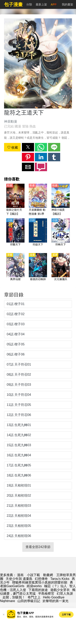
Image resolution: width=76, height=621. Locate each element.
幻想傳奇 (41, 578)
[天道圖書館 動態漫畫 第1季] (38, 200)
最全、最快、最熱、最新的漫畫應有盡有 (35, 617)
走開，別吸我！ (13, 597)
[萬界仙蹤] (15, 269)
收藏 (12, 147)
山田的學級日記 (28, 601)
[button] (28, 147)
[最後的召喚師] (38, 269)
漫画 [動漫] (20, 575)
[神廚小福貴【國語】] (60, 200)
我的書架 (67, 4)
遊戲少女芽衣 (60, 590)
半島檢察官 (46, 593)
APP (54, 4)
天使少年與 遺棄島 (19, 578)
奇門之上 (34, 597)
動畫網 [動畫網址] (48, 575)
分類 (29, 4)
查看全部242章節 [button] (38, 547)
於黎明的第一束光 (56, 601)
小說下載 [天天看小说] (33, 575)
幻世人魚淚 (65, 593)
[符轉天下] (60, 234)
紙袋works (34, 586)
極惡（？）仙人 (55, 586)
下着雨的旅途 (38, 590)
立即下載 (66, 614)
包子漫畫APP (25, 613)
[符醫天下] (15, 234)
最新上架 (41, 4)
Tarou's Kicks (59, 578)
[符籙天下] (38, 234)
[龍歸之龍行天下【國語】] (15, 200)
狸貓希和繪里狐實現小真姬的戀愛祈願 (39, 582)
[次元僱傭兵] (60, 269)
